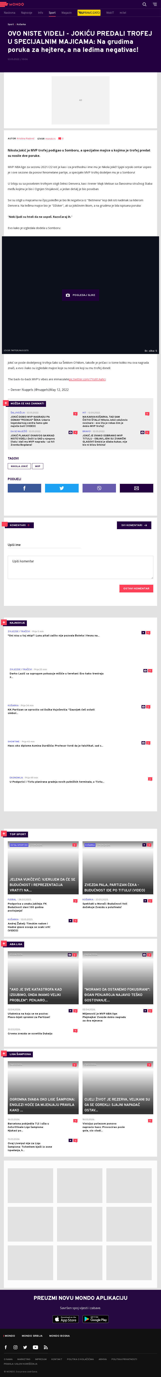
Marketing (23, 1359)
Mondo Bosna (59, 1336)
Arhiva (103, 1359)
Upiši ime (14, 545)
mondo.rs (50, 139)
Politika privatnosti (124, 1359)
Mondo (10, 1336)
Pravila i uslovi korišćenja (20, 1364)
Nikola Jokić (19, 466)
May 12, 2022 (59, 390)
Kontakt (56, 1359)
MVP (37, 466)
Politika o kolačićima (80, 1359)
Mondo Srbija (32, 1336)
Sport (11, 24)
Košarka (21, 24)
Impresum (41, 1359)
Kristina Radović (25, 138)
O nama (8, 1359)
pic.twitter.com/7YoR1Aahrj (87, 379)
